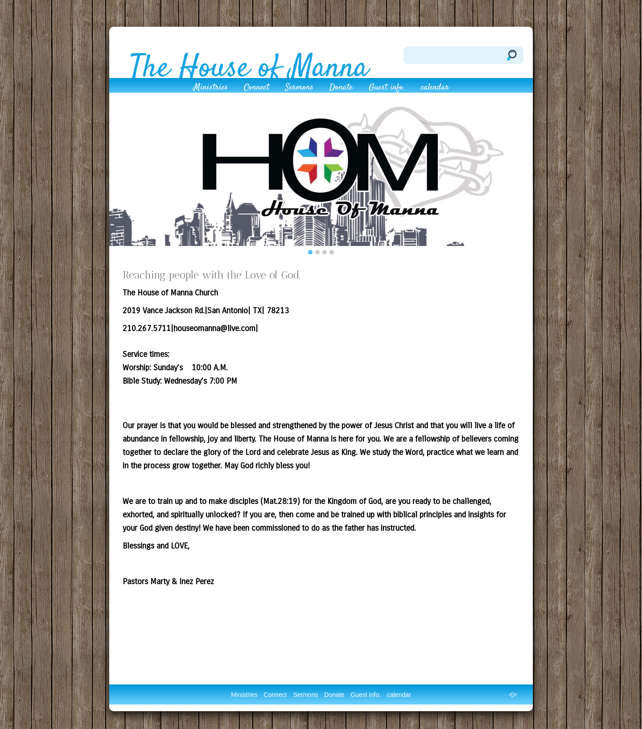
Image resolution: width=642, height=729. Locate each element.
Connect (256, 88)
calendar (435, 88)
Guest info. (387, 88)
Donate (341, 88)
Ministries (210, 88)
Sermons (299, 88)
